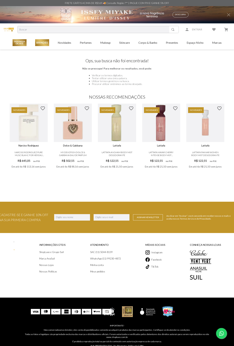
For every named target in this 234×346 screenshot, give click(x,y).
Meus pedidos (97, 271)
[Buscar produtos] (173, 29)
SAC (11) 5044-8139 (101, 252)
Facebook (153, 259)
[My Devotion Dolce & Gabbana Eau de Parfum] (73, 141)
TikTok (152, 267)
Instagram (153, 252)
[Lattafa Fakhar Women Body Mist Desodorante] (205, 141)
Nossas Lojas (46, 264)
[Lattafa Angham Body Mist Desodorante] (117, 141)
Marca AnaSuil (47, 258)
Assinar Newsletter (148, 217)
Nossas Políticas (48, 271)
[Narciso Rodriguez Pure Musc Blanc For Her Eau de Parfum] (29, 141)
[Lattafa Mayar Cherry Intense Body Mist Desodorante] (161, 141)
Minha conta (97, 264)
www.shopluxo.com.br (117, 337)
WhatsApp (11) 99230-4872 (105, 258)
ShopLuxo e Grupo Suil (51, 252)
